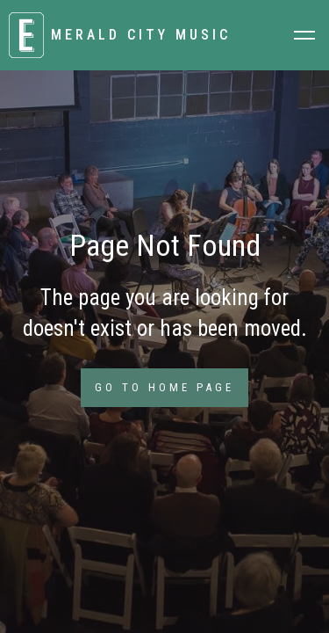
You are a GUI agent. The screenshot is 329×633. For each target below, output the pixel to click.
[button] (304, 35)
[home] (140, 36)
